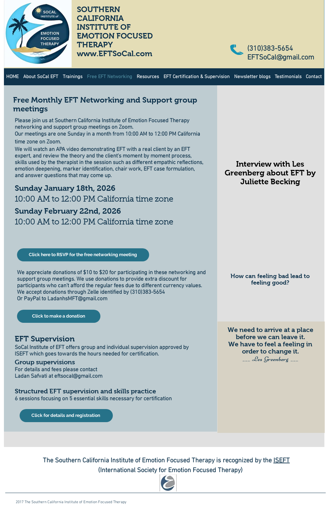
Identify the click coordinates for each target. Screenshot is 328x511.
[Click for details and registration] (66, 415)
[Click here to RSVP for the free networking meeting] (83, 254)
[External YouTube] (271, 233)
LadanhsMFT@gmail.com (77, 299)
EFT (284, 461)
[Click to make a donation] (58, 316)
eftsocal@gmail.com (78, 376)
